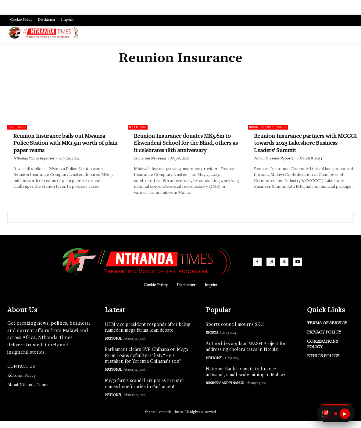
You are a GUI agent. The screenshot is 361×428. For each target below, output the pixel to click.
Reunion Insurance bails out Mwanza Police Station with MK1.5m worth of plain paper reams (63, 143)
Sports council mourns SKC (235, 331)
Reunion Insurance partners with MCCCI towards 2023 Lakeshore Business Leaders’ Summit (299, 143)
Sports (212, 340)
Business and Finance (268, 127)
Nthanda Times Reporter (33, 159)
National (17, 127)
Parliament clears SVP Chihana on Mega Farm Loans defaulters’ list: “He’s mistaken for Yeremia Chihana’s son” (146, 363)
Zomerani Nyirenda (150, 166)
